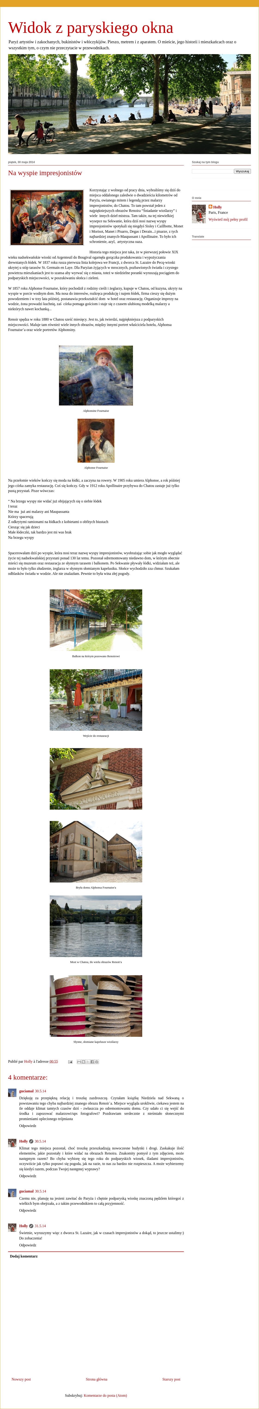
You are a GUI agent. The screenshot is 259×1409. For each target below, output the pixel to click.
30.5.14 (40, 1091)
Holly (23, 1141)
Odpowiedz (27, 1126)
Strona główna (96, 1379)
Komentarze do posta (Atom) (105, 1395)
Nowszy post (21, 1379)
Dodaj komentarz (24, 1256)
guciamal (26, 1091)
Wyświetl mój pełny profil (228, 219)
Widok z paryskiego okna (90, 27)
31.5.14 (40, 1226)
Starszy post (171, 1379)
